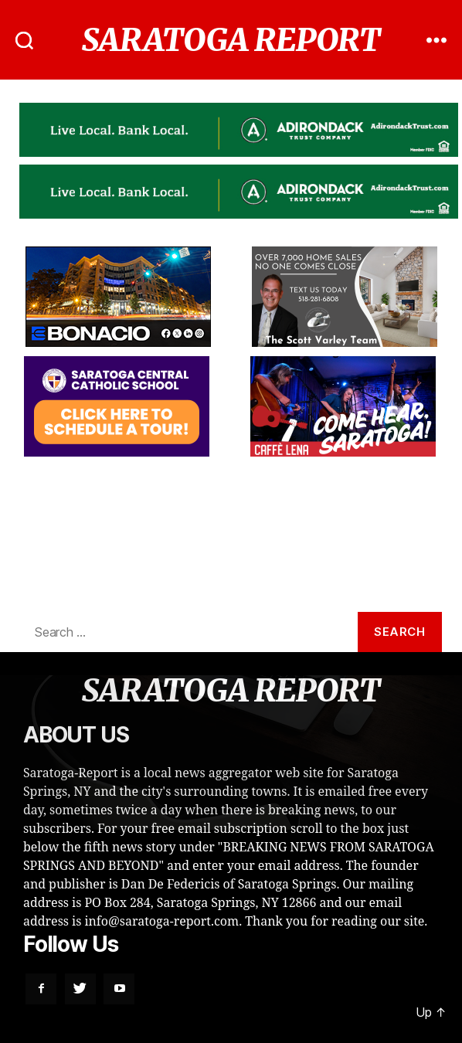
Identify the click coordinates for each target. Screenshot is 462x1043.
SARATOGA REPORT (231, 40)
